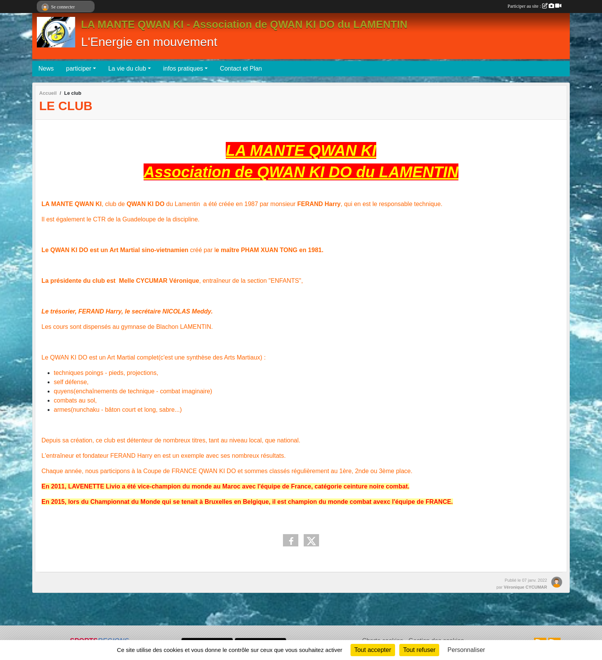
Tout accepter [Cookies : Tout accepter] (372, 650)
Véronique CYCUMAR (525, 587)
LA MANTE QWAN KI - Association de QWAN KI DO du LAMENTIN (244, 24)
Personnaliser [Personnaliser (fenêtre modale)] (466, 650)
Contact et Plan (241, 68)
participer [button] (78, 68)
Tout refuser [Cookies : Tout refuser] (419, 650)
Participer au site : (534, 6)
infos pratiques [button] (183, 68)
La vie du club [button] (127, 68)
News (46, 68)
